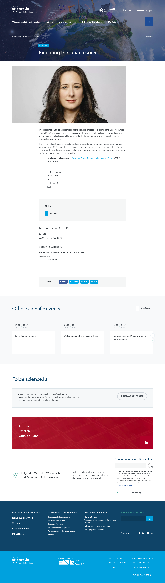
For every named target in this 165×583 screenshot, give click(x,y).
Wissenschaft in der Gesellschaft (61, 531)
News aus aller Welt (22, 518)
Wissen (50, 21)
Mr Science (114, 21)
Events (36, 36)
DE (147, 10)
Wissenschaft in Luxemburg (27, 21)
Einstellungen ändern (132, 396)
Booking (54, 213)
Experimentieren (67, 21)
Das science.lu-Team (117, 563)
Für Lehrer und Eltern (92, 21)
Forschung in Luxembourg (59, 517)
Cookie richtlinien (140, 567)
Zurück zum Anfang (143, 575)
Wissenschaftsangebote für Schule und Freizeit (100, 521)
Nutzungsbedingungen (142, 558)
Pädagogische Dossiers (94, 529)
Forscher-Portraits (55, 524)
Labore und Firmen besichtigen (97, 526)
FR (151, 10)
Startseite (149, 36)
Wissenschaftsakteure (57, 520)
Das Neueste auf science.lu (26, 512)
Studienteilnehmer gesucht (59, 527)
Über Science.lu (115, 558)
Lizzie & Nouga (90, 517)
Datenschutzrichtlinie (124, 485)
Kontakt (112, 567)
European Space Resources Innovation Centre (92, 158)
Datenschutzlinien (140, 563)
